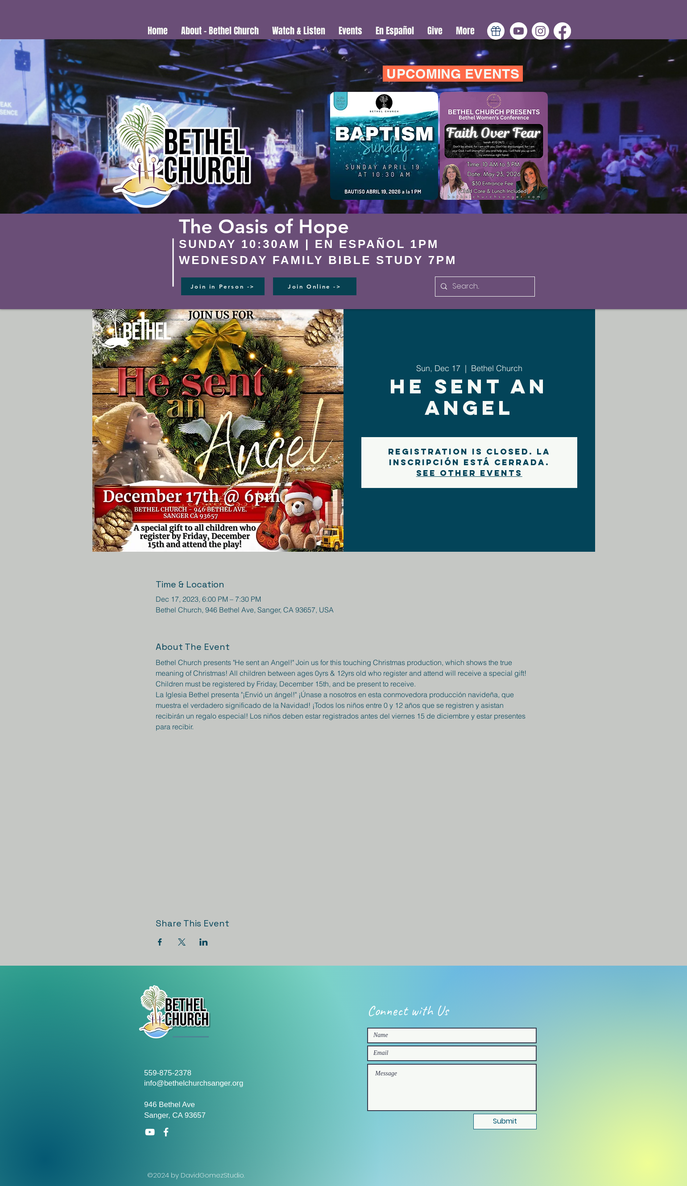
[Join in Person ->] (223, 286)
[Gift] (496, 31)
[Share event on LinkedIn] (203, 942)
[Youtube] (518, 31)
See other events (469, 473)
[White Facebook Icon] (166, 1132)
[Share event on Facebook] (160, 942)
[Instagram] (540, 31)
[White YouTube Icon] (150, 1132)
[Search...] (484, 286)
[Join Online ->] (314, 286)
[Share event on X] (182, 942)
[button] (298, 31)
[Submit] (505, 1121)
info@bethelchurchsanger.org (193, 1083)
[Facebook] (562, 31)
